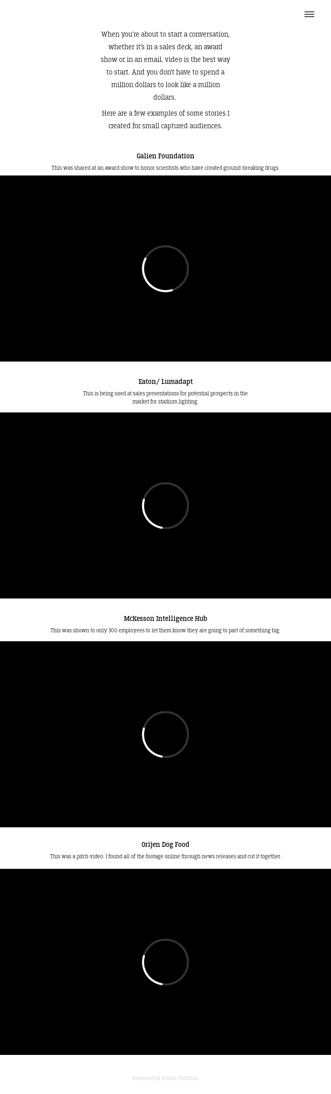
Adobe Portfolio (180, 1078)
